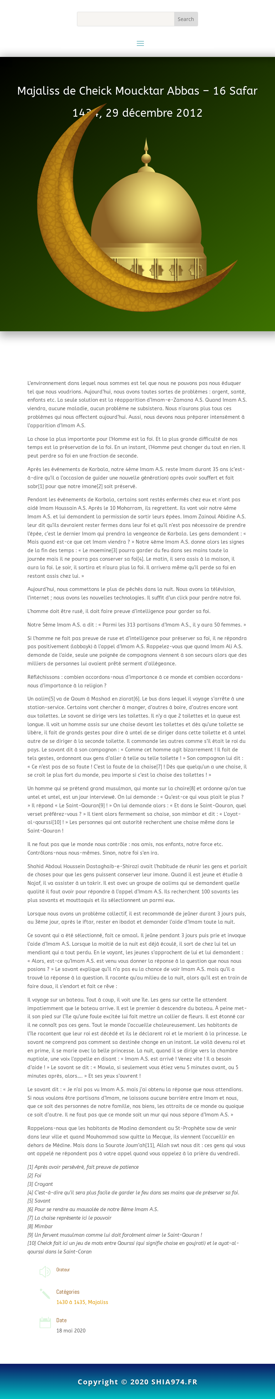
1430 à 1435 (70, 1302)
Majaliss (98, 1302)
